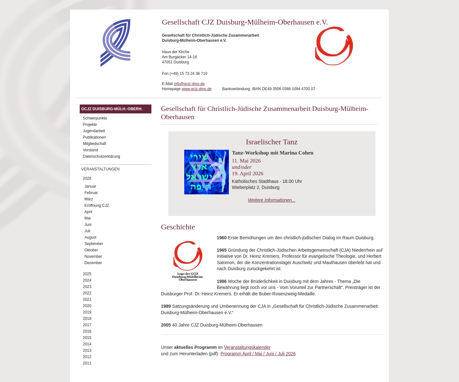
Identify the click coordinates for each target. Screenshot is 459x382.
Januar (90, 186)
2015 (87, 337)
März (88, 199)
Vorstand (90, 150)
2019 (87, 312)
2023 (87, 287)
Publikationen (94, 137)
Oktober (91, 250)
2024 (87, 280)
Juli (87, 231)
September (93, 243)
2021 (87, 299)
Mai (87, 218)
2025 (87, 274)
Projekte (90, 124)
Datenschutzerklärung (101, 156)
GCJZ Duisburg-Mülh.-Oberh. (111, 109)
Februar (91, 193)
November (93, 256)
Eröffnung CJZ (96, 205)
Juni (87, 224)
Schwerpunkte (95, 118)
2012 (87, 357)
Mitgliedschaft (94, 143)
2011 (87, 363)
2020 (87, 306)
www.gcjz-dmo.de (197, 89)
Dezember (93, 263)
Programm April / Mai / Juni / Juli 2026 (258, 353)
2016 (87, 331)
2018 (87, 318)
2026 (87, 178)
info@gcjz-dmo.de (189, 84)
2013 (87, 350)
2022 (87, 293)
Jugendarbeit (94, 131)
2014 (87, 344)
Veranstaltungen (100, 169)
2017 (87, 325)
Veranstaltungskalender (247, 347)
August (90, 237)
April (88, 212)
